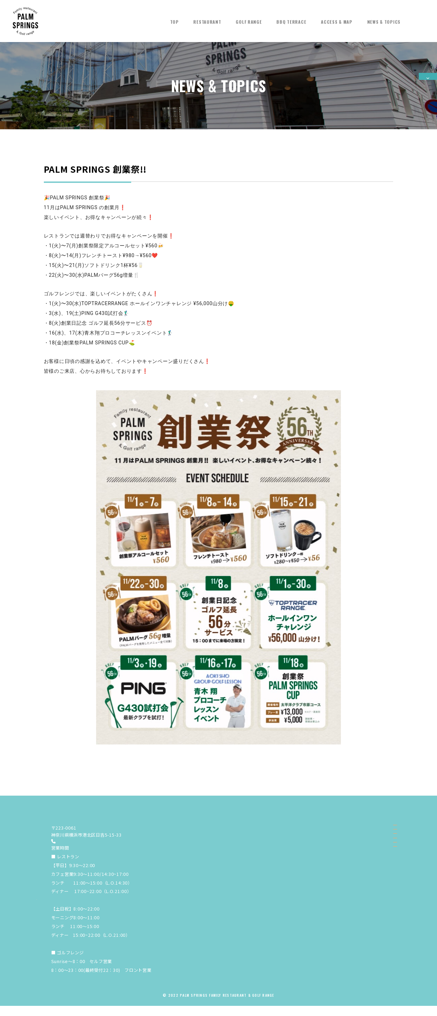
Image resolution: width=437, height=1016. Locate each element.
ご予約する (428, 102)
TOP (174, 18)
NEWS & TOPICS (384, 18)
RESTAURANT (207, 18)
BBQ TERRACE (291, 18)
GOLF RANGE (249, 18)
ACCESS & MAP (336, 18)
